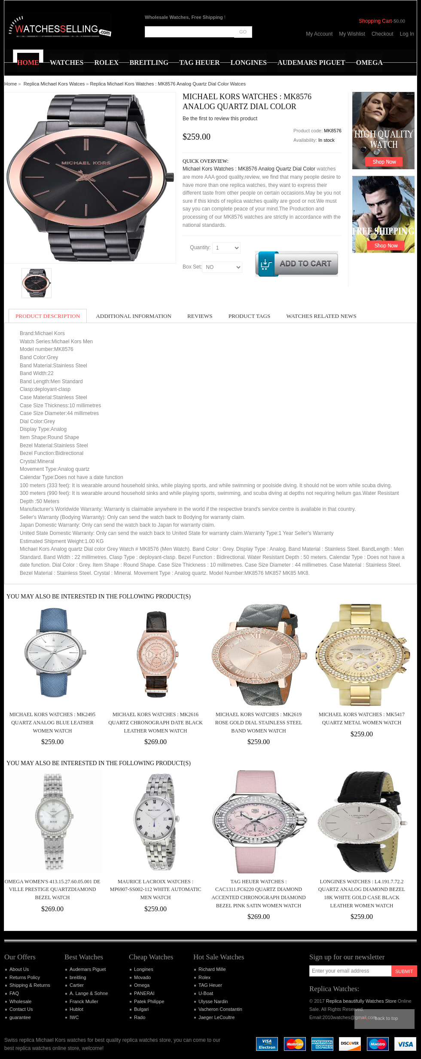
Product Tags (250, 316)
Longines (143, 969)
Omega (141, 985)
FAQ (14, 993)
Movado (142, 977)
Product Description (47, 316)
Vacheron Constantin (220, 1009)
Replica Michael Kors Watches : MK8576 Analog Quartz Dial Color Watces (168, 83)
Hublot (76, 1009)
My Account (319, 34)
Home (10, 83)
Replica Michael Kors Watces (54, 83)
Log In (407, 34)
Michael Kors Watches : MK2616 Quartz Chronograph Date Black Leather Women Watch (155, 722)
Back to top (386, 1018)
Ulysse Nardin (213, 1001)
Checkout (383, 34)
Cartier (77, 985)
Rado (139, 1017)
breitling (78, 977)
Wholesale (20, 1001)
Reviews (200, 316)
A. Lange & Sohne (89, 993)
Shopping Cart (375, 21)
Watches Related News (321, 316)
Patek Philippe (149, 1001)
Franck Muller (84, 1001)
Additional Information (133, 316)
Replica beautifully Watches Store (361, 1001)
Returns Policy (24, 977)
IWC (74, 1017)
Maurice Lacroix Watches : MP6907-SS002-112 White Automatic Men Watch (155, 889)
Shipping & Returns (29, 985)
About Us (19, 969)
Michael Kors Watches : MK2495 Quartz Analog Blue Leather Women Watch (52, 722)
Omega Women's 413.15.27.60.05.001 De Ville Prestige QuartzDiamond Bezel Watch (53, 889)
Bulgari (141, 1009)
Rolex (204, 977)
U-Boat (205, 993)
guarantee (20, 1017)
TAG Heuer (210, 985)
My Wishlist (352, 34)
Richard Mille (212, 969)
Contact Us (21, 1009)
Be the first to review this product (220, 119)
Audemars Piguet (88, 969)
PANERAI (144, 993)
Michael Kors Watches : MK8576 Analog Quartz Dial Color (249, 169)
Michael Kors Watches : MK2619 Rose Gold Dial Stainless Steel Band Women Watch (258, 722)
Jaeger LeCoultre (216, 1017)
